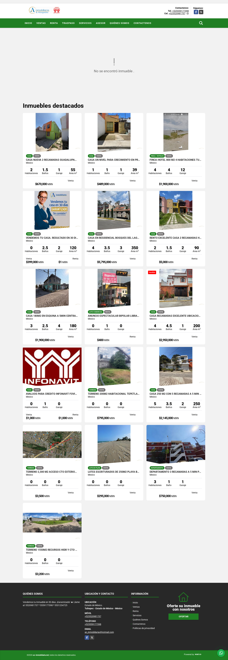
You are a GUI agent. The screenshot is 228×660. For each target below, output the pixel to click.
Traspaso (68, 23)
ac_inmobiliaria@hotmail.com (99, 632)
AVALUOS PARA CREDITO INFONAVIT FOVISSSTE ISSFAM (52, 394)
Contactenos (142, 23)
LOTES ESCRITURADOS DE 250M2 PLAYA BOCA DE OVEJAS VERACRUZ (114, 472)
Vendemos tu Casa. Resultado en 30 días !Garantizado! (52, 238)
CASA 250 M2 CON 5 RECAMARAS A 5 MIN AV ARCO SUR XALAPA (176, 394)
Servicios (85, 23)
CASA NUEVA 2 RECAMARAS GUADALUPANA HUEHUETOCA (52, 160)
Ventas (41, 23)
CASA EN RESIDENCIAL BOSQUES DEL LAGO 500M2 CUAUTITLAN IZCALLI (114, 238)
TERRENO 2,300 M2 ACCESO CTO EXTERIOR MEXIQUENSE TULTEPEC (52, 472)
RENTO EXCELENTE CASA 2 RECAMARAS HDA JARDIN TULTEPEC (176, 238)
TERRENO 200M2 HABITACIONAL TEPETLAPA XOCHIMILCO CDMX (114, 394)
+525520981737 (177, 13)
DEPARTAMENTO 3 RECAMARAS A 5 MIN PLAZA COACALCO (176, 472)
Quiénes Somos (119, 23)
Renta (54, 23)
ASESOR (100, 23)
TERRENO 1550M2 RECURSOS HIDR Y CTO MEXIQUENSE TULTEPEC (52, 550)
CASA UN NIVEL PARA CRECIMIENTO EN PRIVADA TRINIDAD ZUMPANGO (114, 160)
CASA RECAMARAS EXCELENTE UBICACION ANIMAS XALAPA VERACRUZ (176, 316)
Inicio (28, 23)
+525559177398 (180, 11)
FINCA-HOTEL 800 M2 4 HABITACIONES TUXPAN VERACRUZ (176, 160)
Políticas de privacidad (144, 628)
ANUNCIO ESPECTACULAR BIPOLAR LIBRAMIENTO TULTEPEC (114, 316)
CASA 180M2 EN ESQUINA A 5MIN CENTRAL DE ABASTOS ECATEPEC (52, 316)
